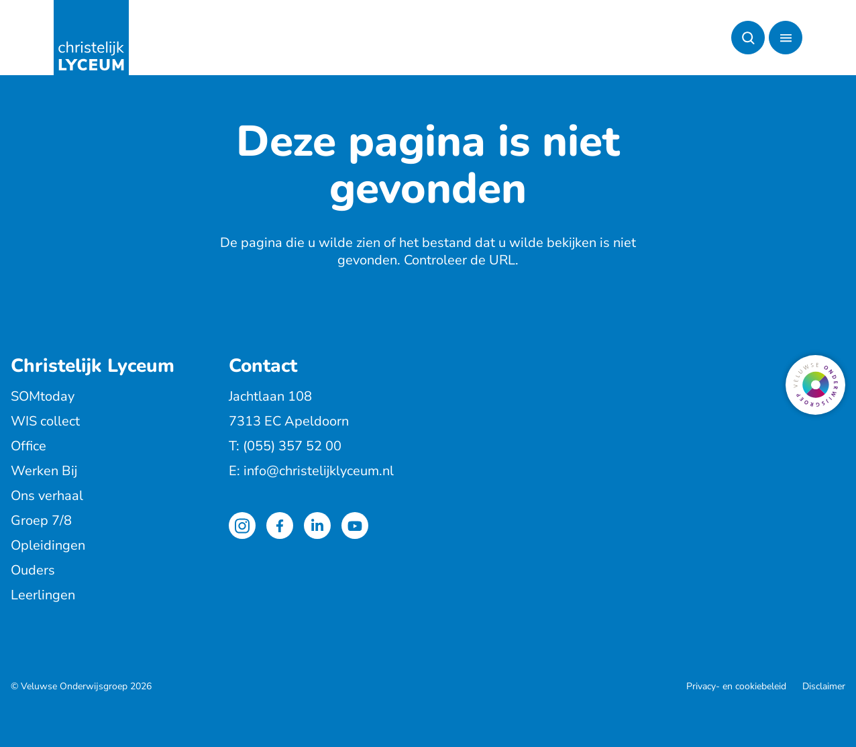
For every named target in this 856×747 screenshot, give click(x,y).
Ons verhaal (47, 496)
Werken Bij (44, 471)
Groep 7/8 (41, 520)
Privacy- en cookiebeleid (736, 686)
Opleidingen (48, 545)
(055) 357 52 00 (292, 446)
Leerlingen (43, 595)
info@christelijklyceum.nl (319, 471)
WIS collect (45, 421)
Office (28, 446)
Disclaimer (823, 686)
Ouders (33, 570)
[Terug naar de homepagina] (91, 37)
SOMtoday (42, 396)
